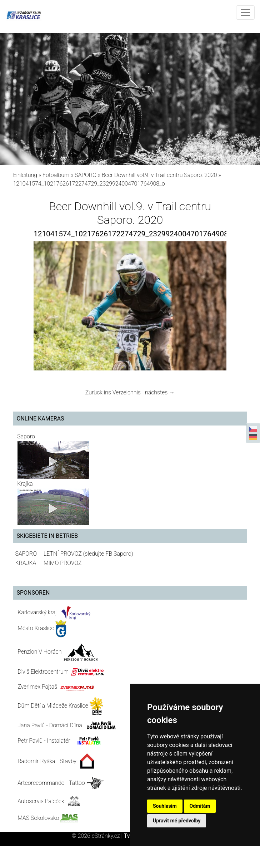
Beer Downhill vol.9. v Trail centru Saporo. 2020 (159, 175)
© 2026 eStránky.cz (98, 835)
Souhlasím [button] (165, 806)
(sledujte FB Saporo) (108, 553)
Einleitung (25, 175)
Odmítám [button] (200, 806)
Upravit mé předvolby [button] (176, 820)
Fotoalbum (55, 175)
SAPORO (85, 175)
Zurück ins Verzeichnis (113, 392)
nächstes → (160, 392)
